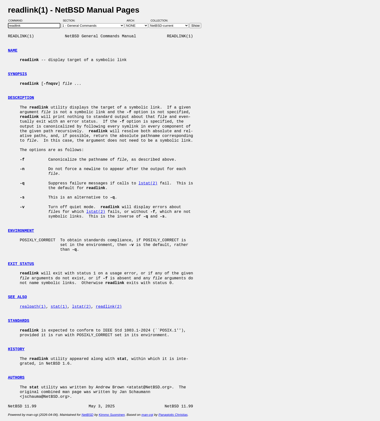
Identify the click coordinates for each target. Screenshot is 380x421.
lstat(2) (147, 183)
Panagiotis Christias (173, 415)
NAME (12, 50)
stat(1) (59, 307)
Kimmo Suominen (112, 415)
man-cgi (147, 415)
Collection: (159, 20)
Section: (70, 20)
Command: (17, 20)
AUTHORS (16, 377)
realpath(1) (33, 307)
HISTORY (16, 349)
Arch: (133, 20)
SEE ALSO (17, 297)
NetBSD (87, 415)
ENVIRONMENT (21, 231)
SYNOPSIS (17, 74)
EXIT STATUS (21, 264)
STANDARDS (18, 321)
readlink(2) (109, 307)
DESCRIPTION (21, 98)
